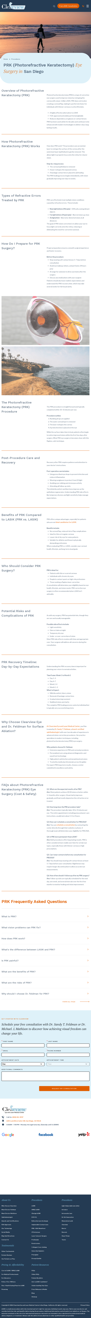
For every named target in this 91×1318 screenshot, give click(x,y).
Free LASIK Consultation (68, 6)
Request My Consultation (64, 1088)
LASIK (33, 1206)
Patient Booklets (37, 1278)
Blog (33, 1293)
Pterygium (35, 1254)
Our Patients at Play (8, 1259)
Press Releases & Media (39, 1289)
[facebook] (46, 1134)
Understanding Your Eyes (40, 1285)
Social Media (6, 1232)
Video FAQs (35, 1274)
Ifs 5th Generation (68, 1217)
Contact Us (5, 1239)
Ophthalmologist (7, 1217)
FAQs (33, 1270)
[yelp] (84, 1134)
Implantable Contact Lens (40, 1224)
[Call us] (83, 6)
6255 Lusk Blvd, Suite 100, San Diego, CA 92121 (23, 1121)
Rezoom (64, 1232)
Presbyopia (35, 1239)
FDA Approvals (6, 1224)
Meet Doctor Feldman (9, 1209)
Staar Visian (66, 1236)
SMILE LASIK (36, 1209)
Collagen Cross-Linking (39, 1247)
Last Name (52, 1041)
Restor (64, 1228)
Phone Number (54, 1051)
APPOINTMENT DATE (10, 1060)
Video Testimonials (8, 1251)
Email (5, 1051)
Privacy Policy (85, 1305)
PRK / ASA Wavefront (38, 1228)
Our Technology (7, 1228)
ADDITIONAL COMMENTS (12, 1069)
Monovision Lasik (67, 1221)
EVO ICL (34, 1217)
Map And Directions (8, 1236)
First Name (7, 1041)
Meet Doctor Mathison (9, 1213)
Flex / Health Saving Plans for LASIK (13, 1285)
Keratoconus (36, 1243)
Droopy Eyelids (36, 1258)
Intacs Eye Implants (38, 1251)
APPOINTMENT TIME (55, 1060)
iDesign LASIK (36, 1213)
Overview (65, 1224)
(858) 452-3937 (17, 1117)
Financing (5, 1289)
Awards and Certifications (10, 1221)
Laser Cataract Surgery (39, 1236)
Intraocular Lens (67, 1213)
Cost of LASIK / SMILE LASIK (11, 1270)
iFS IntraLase (36, 1232)
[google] (8, 1135)
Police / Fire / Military (8, 1282)
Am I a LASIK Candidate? (39, 1282)
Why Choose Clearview (9, 1206)
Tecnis (64, 1239)
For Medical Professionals (10, 1274)
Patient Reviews (7, 1255)
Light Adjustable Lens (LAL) (70, 1206)
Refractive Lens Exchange (40, 1221)
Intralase (65, 1209)
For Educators (6, 1278)
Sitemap (34, 1297)
